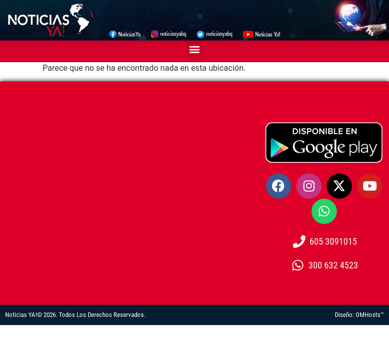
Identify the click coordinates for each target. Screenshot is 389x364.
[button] (194, 48)
